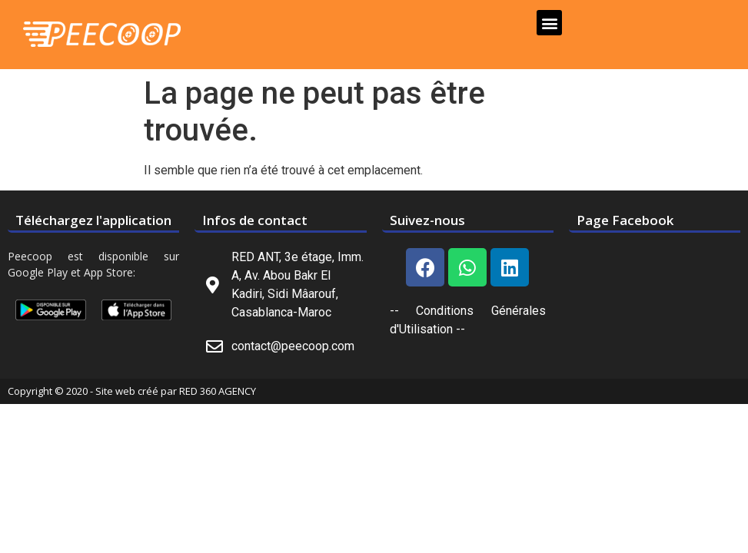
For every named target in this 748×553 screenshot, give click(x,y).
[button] (549, 22)
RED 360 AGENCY (217, 391)
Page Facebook (625, 220)
